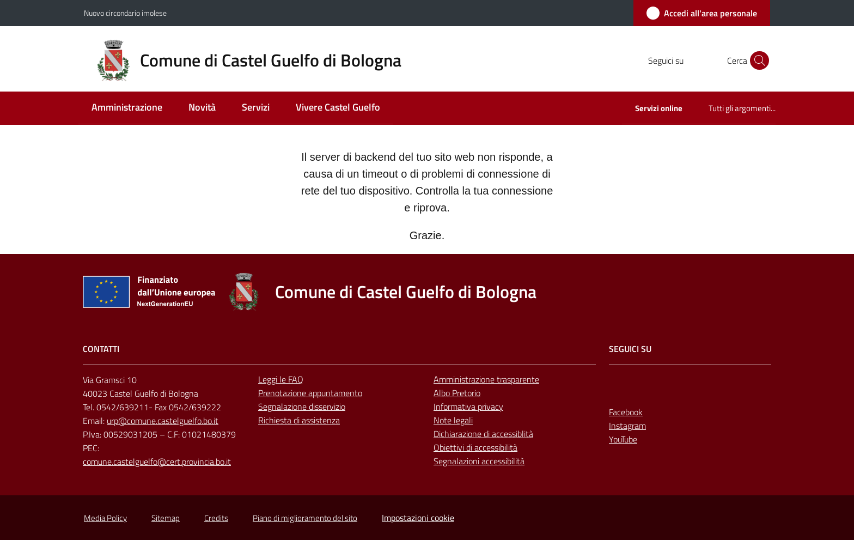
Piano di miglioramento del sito (305, 518)
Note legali (453, 420)
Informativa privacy (468, 406)
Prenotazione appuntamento (310, 392)
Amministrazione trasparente (486, 379)
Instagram (627, 425)
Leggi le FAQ (280, 379)
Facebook (626, 411)
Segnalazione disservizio (301, 406)
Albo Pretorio (457, 392)
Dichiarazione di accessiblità (483, 433)
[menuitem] (126, 108)
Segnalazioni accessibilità (479, 461)
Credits (216, 518)
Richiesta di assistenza (299, 420)
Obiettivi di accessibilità (475, 447)
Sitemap (165, 518)
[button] (757, 60)
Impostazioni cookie (418, 517)
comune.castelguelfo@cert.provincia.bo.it (157, 461)
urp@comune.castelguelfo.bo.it (162, 420)
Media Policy (105, 518)
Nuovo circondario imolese (125, 13)
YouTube (623, 439)
